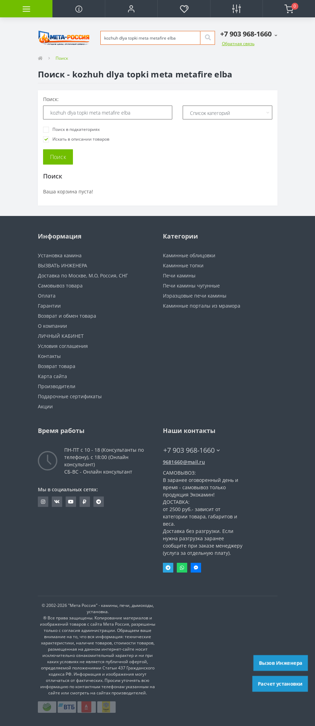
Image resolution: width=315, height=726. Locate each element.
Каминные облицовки (189, 255)
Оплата (47, 295)
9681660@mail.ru (184, 462)
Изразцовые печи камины (194, 295)
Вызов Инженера (280, 663)
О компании (52, 326)
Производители (56, 386)
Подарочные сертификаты (70, 396)
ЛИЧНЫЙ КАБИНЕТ (61, 336)
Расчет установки (279, 684)
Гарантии (49, 305)
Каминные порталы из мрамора (201, 305)
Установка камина (60, 255)
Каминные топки (183, 265)
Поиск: (51, 99)
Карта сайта (52, 376)
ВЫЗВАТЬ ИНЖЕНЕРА (62, 265)
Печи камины (179, 275)
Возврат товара (56, 366)
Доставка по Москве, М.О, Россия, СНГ (83, 275)
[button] (131, 8)
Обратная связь (238, 44)
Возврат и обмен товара (67, 315)
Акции (45, 406)
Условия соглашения (63, 346)
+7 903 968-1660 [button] (191, 450)
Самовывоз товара (60, 285)
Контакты (49, 356)
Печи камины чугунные (191, 285)
